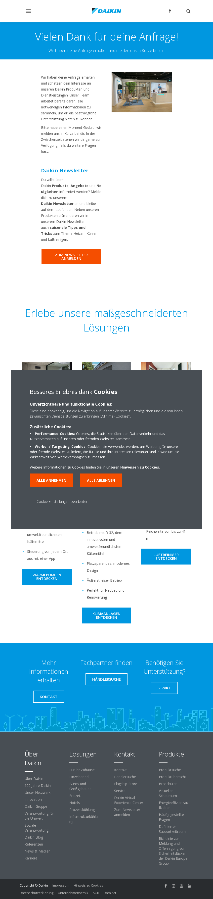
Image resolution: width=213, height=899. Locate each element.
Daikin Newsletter (64, 170)
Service (120, 790)
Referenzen (34, 844)
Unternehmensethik (73, 893)
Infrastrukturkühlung (83, 819)
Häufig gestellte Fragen (171, 817)
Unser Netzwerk (37, 792)
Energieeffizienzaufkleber (173, 805)
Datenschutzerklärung (36, 893)
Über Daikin (34, 778)
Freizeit (75, 795)
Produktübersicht (172, 776)
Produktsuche (170, 769)
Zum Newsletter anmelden (127, 812)
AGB (96, 893)
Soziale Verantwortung (36, 828)
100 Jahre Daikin (38, 785)
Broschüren (168, 783)
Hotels (74, 802)
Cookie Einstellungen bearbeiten (62, 501)
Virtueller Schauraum (168, 793)
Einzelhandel (79, 776)
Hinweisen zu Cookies (139, 467)
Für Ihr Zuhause (82, 769)
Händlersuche (125, 776)
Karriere (31, 858)
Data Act (110, 893)
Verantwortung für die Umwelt (39, 816)
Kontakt (120, 769)
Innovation (33, 799)
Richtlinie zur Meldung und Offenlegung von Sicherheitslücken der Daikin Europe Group (173, 851)
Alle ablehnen (101, 480)
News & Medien (37, 851)
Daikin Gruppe (36, 806)
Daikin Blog (34, 837)
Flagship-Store (125, 783)
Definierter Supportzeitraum (172, 829)
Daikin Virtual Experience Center (128, 800)
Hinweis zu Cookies (88, 885)
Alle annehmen (51, 480)
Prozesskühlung (82, 809)
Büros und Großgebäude (80, 786)
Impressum (60, 885)
